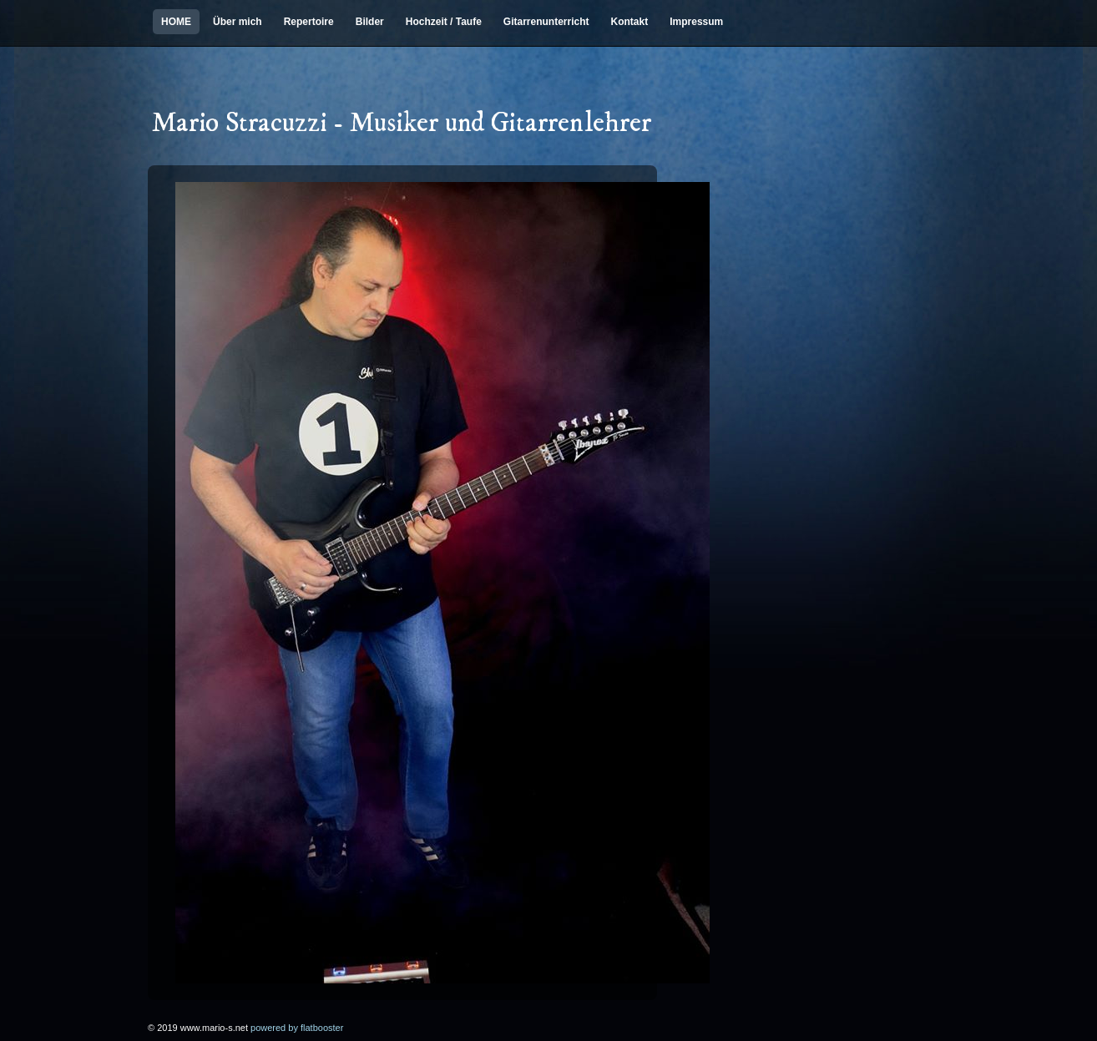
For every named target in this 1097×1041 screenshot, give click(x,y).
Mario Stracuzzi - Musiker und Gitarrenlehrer (401, 124)
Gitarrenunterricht (546, 22)
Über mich (237, 22)
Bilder (370, 22)
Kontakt (630, 22)
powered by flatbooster (296, 1028)
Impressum (696, 22)
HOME (176, 22)
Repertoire (309, 22)
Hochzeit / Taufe (444, 22)
